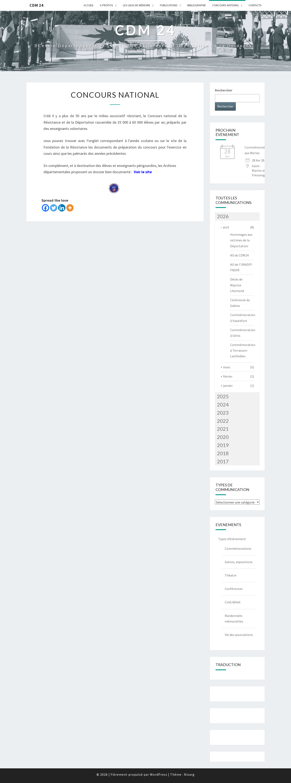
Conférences (234, 589)
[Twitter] (53, 207)
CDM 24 (36, 5)
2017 (223, 461)
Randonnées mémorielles (234, 618)
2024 (223, 404)
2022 (223, 421)
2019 (223, 445)
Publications (168, 5)
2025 (223, 396)
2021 (223, 429)
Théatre (230, 575)
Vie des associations (239, 635)
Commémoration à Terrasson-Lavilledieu (242, 350)
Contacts (255, 5)
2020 (223, 437)
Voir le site (143, 171)
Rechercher (223, 90)
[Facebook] (45, 207)
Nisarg (189, 774)
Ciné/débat (233, 602)
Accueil (89, 5)
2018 (223, 453)
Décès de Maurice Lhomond (237, 285)
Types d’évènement (232, 539)
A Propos (106, 5)
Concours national (225, 5)
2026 (223, 216)
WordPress (158, 774)
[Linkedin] (61, 207)
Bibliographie (196, 5)
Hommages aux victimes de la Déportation (241, 240)
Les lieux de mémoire (136, 5)
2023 (223, 413)
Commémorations (238, 548)
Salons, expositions (239, 562)
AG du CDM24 (239, 255)
